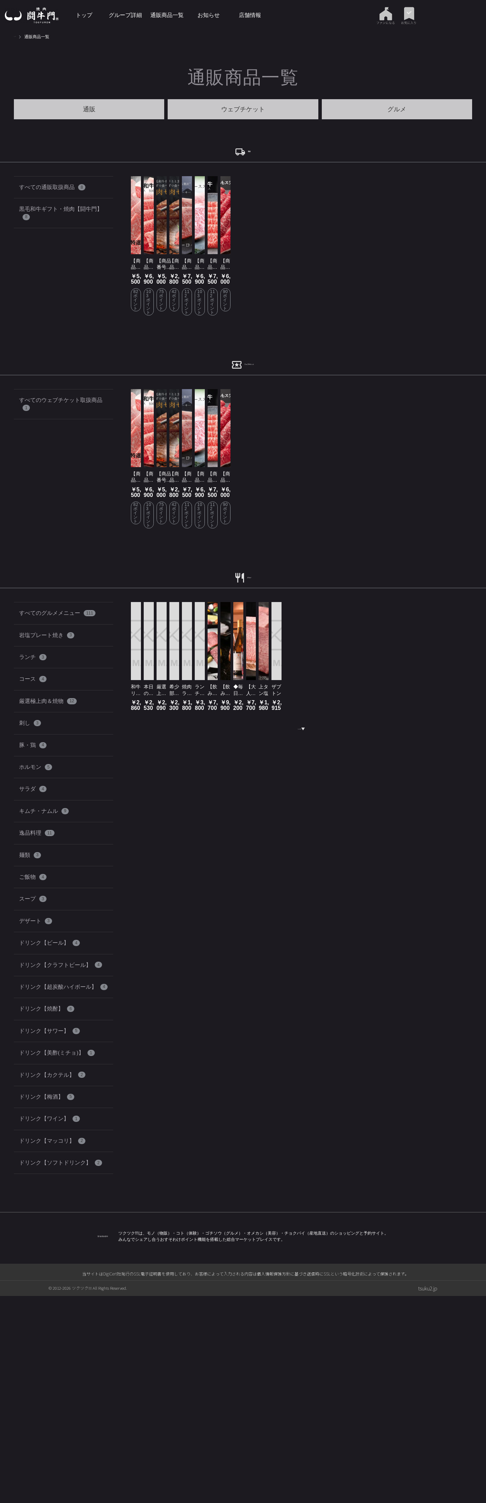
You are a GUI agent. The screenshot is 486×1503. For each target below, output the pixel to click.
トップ (84, 15)
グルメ (396, 109)
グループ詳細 (125, 15)
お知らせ (209, 15)
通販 (89, 109)
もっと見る (301, 1165)
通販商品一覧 (167, 15)
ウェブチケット (243, 109)
